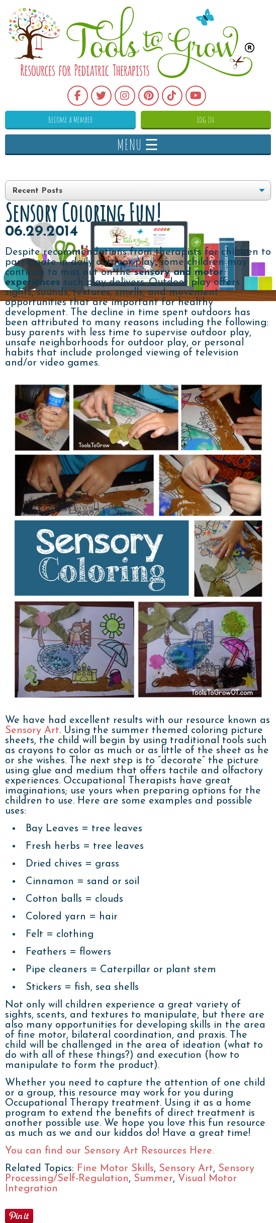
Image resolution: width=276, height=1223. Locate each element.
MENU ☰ (138, 144)
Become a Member (70, 119)
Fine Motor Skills (115, 1169)
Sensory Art (32, 731)
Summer (153, 1179)
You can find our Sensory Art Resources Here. (109, 1151)
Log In (205, 119)
